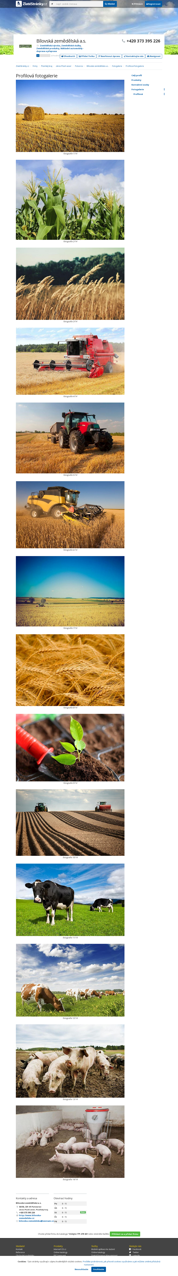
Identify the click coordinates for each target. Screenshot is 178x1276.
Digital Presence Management (104, 1255)
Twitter (134, 1252)
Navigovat (154, 56)
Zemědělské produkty (47, 48)
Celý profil (136, 75)
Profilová (151, 94)
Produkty (149, 80)
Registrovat (153, 3)
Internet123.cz (60, 1249)
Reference (20, 1252)
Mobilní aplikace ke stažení (103, 1249)
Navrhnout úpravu (109, 56)
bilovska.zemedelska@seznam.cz (36, 1221)
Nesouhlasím (81, 1269)
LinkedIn (134, 1255)
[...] (79, 4)
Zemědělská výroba (50, 45)
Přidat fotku (87, 56)
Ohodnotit (68, 56)
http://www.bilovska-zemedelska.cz (30, 1217)
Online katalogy (60, 1252)
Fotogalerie (149, 89)
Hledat (110, 3)
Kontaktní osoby (149, 84)
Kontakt (19, 1249)
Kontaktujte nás (133, 56)
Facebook (135, 1249)
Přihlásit (137, 3)
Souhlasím (98, 1269)
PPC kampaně (60, 1255)
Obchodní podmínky (25, 1255)
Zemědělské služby (71, 45)
